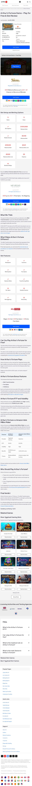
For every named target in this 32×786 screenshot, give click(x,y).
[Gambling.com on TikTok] (13, 756)
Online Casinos (10, 8)
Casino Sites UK (6, 672)
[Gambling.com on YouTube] (5, 756)
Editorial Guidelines (7, 735)
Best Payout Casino (7, 713)
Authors (4, 732)
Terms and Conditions (6, 771)
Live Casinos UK (6, 675)
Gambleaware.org (15, 105)
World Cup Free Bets (7, 691)
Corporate (5, 740)
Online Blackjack (6, 708)
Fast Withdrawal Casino (7, 718)
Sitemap (4, 746)
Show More (16, 597)
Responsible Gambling (7, 743)
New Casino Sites (6, 686)
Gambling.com (3, 8)
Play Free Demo (8, 537)
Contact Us (5, 738)
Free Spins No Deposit (7, 721)
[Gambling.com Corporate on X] (16, 756)
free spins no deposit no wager (15, 394)
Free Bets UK (5, 716)
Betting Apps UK (6, 680)
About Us (4, 729)
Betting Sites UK (6, 677)
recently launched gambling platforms (18, 487)
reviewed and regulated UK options (16, 355)
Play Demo (16, 66)
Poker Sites (5, 688)
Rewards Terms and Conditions (9, 748)
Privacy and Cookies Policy (19, 771)
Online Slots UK (6, 702)
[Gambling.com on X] (2, 756)
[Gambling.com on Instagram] (11, 756)
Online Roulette (6, 710)
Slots (15, 8)
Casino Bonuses (6, 705)
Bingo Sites (5, 683)
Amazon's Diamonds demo (7, 506)
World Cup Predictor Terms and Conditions (11, 751)
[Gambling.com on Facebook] (8, 756)
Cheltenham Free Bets (7, 694)
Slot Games (20, 8)
